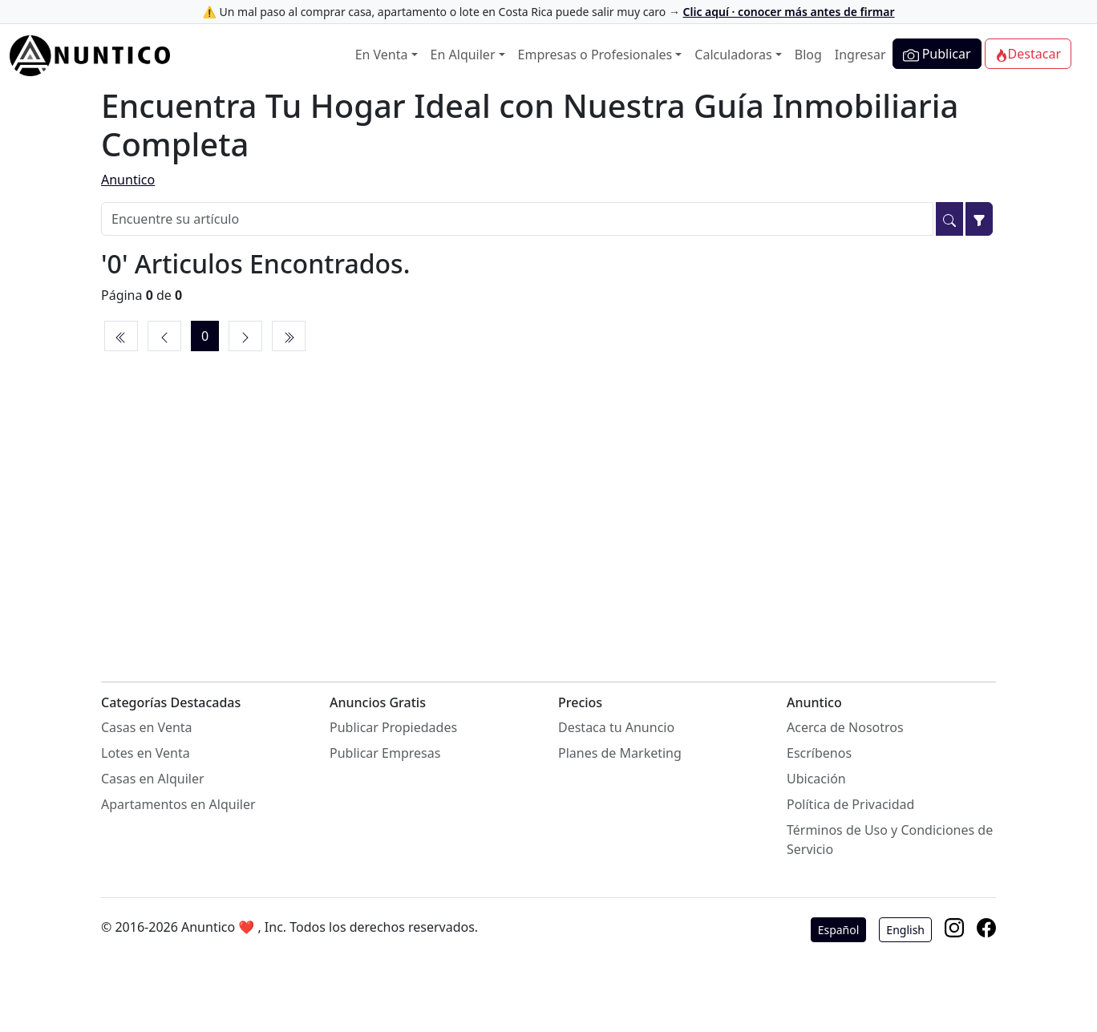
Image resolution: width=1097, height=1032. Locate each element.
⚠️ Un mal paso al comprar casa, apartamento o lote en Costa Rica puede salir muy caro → (548, 11)
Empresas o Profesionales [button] (595, 54)
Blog (808, 54)
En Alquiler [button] (463, 54)
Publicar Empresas (385, 753)
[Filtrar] (979, 219)
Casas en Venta (146, 727)
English (905, 929)
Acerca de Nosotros (845, 727)
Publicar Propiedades (393, 727)
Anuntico (128, 179)
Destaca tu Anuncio (616, 727)
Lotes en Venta (145, 753)
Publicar (937, 54)
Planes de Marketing (620, 753)
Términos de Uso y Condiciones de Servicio (890, 839)
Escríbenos (819, 753)
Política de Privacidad (850, 804)
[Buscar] (949, 219)
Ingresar (860, 54)
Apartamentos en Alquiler (178, 804)
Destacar (1028, 54)
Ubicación (816, 778)
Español (839, 929)
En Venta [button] (381, 54)
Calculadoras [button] (732, 54)
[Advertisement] (548, 498)
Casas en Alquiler (152, 778)
